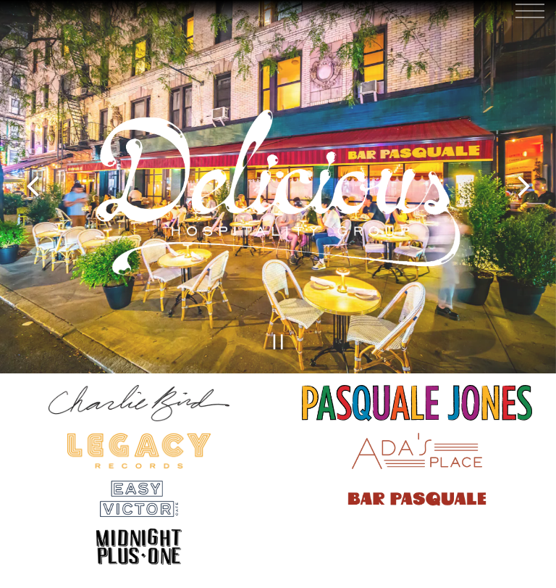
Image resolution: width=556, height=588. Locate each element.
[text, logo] (139, 494)
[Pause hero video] (278, 338)
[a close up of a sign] (139, 446)
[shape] (139, 542)
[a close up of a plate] (417, 446)
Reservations (278, 569)
